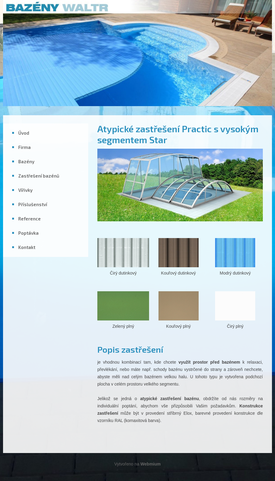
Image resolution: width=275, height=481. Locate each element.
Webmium (151, 464)
